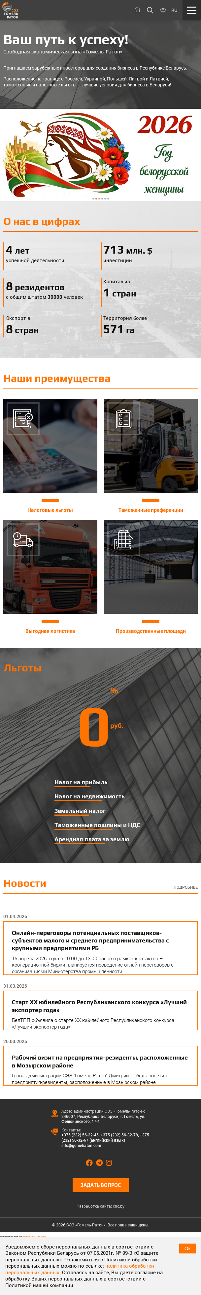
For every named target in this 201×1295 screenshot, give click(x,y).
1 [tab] (93, 199)
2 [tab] (96, 199)
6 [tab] (108, 199)
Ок (187, 1248)
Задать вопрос (101, 1185)
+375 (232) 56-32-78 (119, 1134)
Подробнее (186, 887)
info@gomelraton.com (81, 1145)
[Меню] (192, 10)
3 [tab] (99, 199)
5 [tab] (105, 199)
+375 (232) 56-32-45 (80, 1134)
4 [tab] (102, 199)
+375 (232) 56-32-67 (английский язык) (105, 1137)
